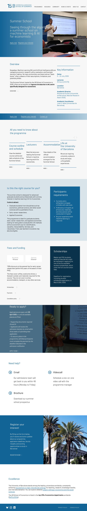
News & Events (66, 6)
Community (56, 6)
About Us (76, 6)
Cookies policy (74, 507)
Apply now (13, 43)
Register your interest (25, 43)
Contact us (43, 116)
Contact (83, 7)
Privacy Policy (62, 507)
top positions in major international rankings (31, 488)
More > (11, 167)
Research (47, 6)
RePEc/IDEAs (13, 497)
